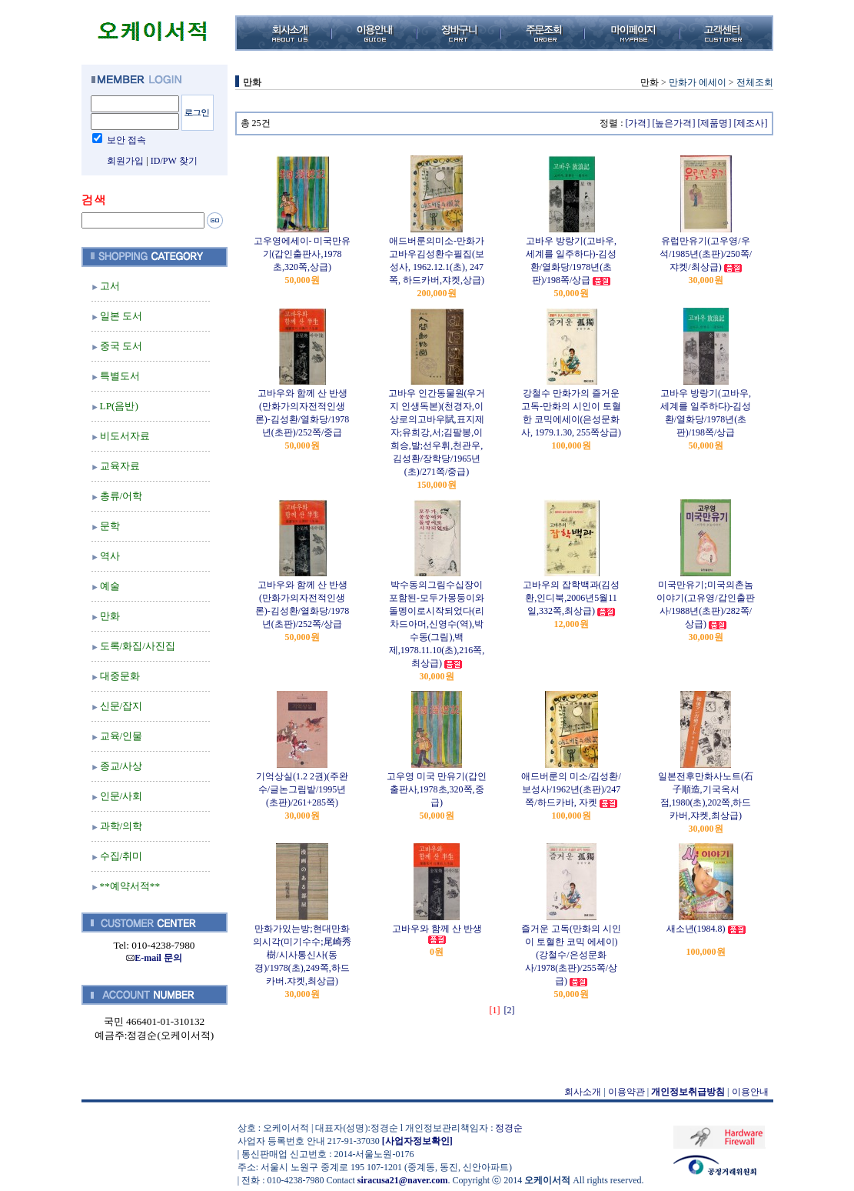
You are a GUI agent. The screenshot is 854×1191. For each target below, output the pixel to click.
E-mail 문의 (154, 957)
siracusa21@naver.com (402, 1180)
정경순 (509, 1128)
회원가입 (125, 160)
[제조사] (751, 123)
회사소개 (582, 1091)
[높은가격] (674, 123)
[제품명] (715, 123)
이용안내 (750, 1091)
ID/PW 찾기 (174, 160)
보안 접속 (126, 140)
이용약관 (626, 1091)
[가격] (638, 123)
